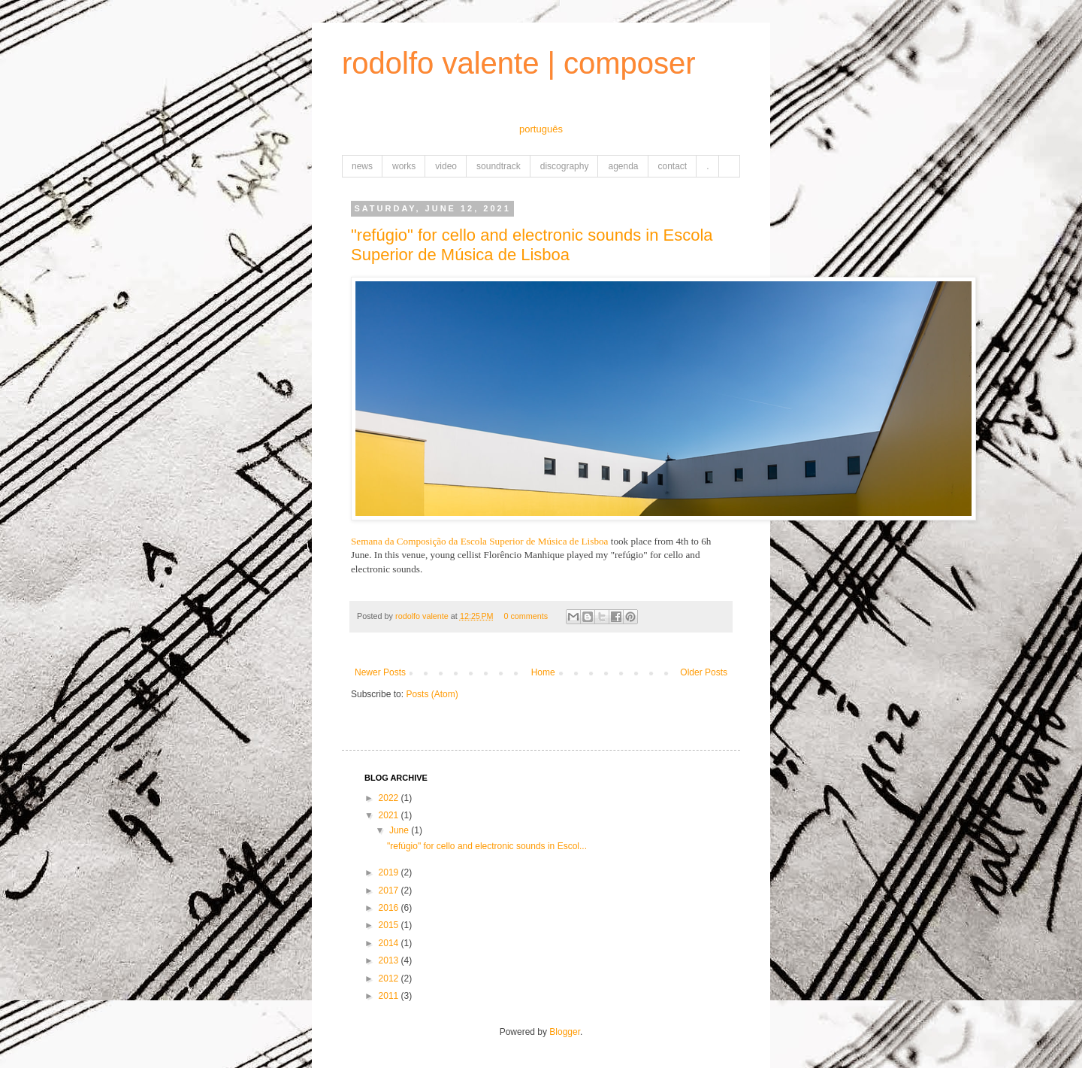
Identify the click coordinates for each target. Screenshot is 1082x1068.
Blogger (564, 1032)
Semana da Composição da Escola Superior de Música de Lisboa (479, 541)
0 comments (525, 615)
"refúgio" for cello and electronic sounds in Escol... (487, 846)
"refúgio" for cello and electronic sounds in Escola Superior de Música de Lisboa (532, 245)
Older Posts (703, 672)
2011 (390, 996)
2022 (390, 798)
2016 (390, 908)
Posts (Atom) (432, 694)
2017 (390, 890)
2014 (390, 943)
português (541, 129)
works (404, 166)
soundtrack (498, 166)
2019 (390, 872)
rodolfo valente (423, 615)
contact (673, 166)
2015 (390, 925)
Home (543, 672)
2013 (390, 960)
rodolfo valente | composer (519, 63)
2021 (390, 815)
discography (564, 166)
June (400, 830)
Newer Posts (380, 672)
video (446, 166)
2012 (390, 978)
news (362, 166)
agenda (623, 166)
